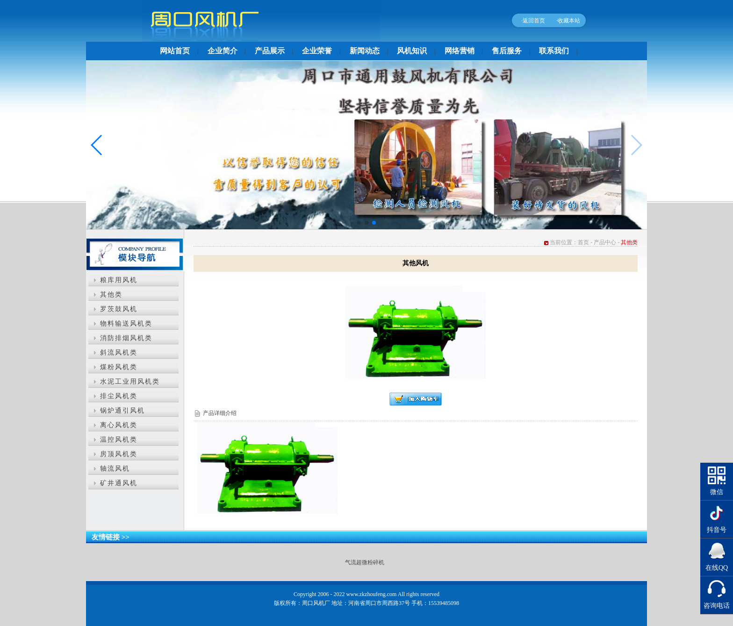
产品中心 (605, 242)
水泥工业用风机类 (130, 381)
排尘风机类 (118, 396)
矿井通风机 (118, 483)
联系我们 (554, 51)
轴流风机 (115, 468)
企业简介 (222, 51)
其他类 (111, 294)
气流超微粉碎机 (364, 562)
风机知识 (412, 51)
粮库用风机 (118, 280)
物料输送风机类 (126, 323)
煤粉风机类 (118, 367)
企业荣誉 (317, 51)
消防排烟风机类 (126, 338)
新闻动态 (365, 51)
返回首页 (534, 20)
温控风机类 (118, 439)
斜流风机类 (118, 352)
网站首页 (175, 51)
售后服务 (507, 51)
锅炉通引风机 (122, 410)
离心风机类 (118, 425)
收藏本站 (569, 20)
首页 (583, 242)
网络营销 (459, 51)
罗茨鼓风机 (118, 309)
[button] (359, 223)
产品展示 (270, 51)
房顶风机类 (118, 454)
